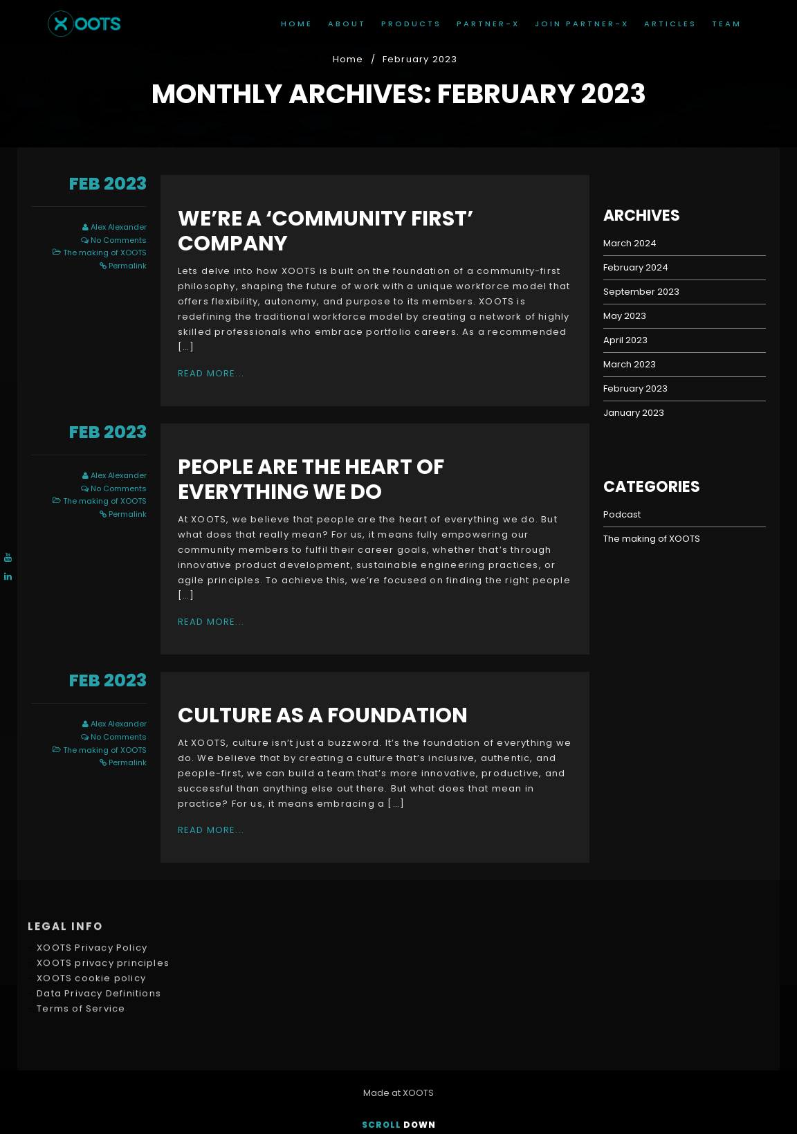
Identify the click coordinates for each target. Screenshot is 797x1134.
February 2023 (635, 388)
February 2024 (635, 267)
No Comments (119, 240)
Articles (670, 23)
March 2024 (630, 243)
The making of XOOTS (105, 252)
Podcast (622, 514)
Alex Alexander (119, 226)
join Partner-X (582, 23)
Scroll (399, 1125)
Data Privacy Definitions (99, 937)
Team (727, 23)
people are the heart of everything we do (311, 479)
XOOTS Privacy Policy (92, 891)
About (347, 23)
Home (297, 23)
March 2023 (629, 364)
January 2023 (633, 412)
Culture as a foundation (323, 715)
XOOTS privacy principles (103, 906)
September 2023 (641, 291)
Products (411, 23)
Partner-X (488, 23)
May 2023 (624, 315)
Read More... (211, 373)
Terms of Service (81, 952)
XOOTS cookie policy (91, 922)
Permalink (128, 265)
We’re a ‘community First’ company (325, 231)
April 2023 (625, 340)
